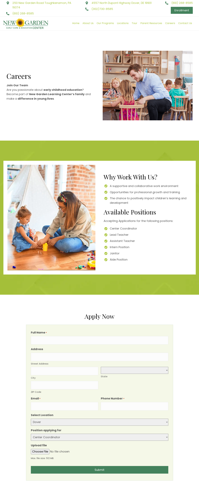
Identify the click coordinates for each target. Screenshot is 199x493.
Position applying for (46, 422)
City (33, 373)
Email (35, 392)
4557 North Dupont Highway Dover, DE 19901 (122, 3)
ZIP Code (36, 385)
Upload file (39, 437)
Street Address (39, 360)
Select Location (42, 407)
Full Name (39, 333)
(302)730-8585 (102, 9)
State (104, 373)
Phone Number (112, 392)
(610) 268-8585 (23, 13)
